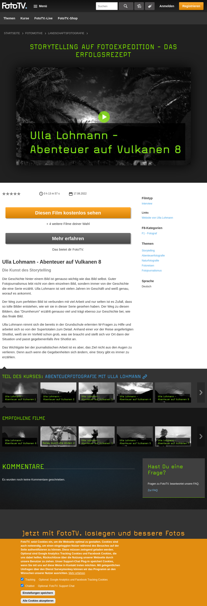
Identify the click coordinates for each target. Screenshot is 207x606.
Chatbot (29, 586)
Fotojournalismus (152, 270)
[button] (104, 117)
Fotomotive (34, 33)
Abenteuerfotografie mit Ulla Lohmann (93, 376)
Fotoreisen (148, 265)
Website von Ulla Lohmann (157, 217)
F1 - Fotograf (149, 233)
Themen (9, 18)
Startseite (12, 33)
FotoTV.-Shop (68, 18)
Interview (147, 203)
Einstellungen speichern (38, 592)
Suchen (126, 6)
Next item (201, 392)
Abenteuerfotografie (153, 255)
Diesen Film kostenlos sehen (68, 213)
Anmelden (166, 6)
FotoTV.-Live (43, 18)
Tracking (30, 579)
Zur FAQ (153, 490)
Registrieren (191, 6)
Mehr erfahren (68, 238)
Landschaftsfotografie (66, 33)
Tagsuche (150, 6)
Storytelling (148, 250)
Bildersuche (139, 6)
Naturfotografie (150, 260)
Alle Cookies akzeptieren (38, 600)
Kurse (25, 18)
